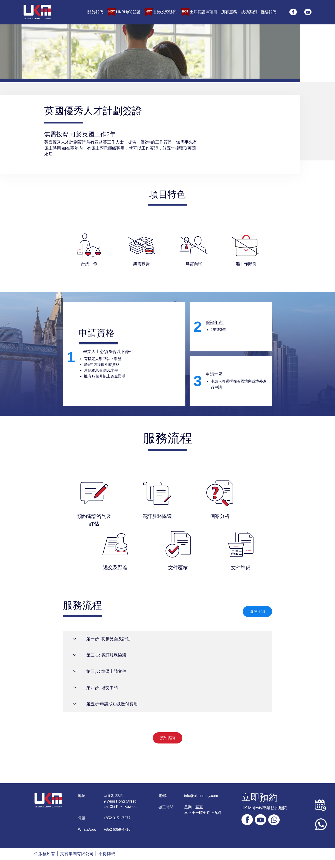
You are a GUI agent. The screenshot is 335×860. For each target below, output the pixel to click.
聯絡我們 (268, 12)
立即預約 (259, 797)
